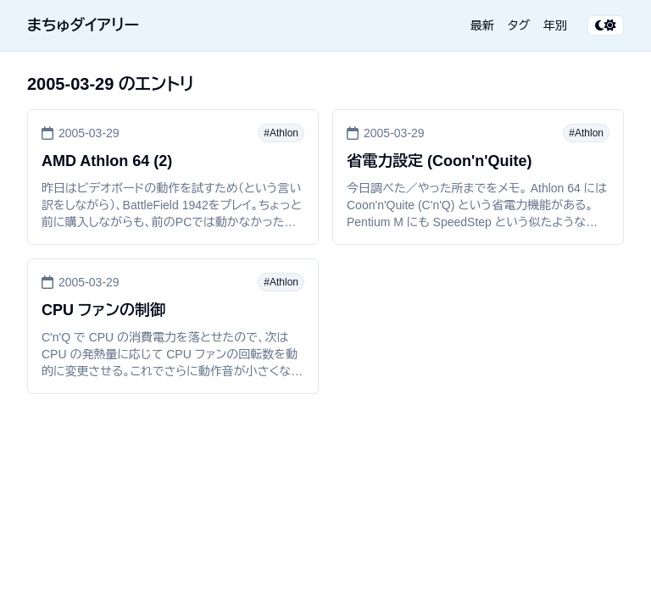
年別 (555, 25)
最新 (482, 25)
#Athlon (281, 133)
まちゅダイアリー (83, 25)
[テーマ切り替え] (605, 25)
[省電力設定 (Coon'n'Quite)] (478, 177)
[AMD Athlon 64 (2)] (173, 177)
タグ (519, 25)
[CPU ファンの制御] (173, 326)
